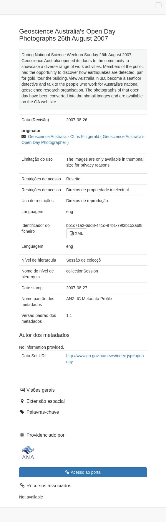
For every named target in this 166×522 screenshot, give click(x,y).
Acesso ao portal (82, 472)
